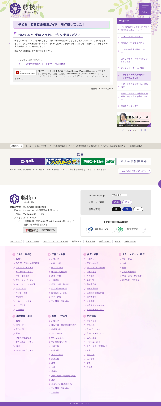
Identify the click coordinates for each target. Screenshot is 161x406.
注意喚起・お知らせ (95, 305)
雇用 (53, 380)
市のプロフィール (94, 329)
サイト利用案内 (32, 241)
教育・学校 (56, 276)
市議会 (90, 367)
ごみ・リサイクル (23, 301)
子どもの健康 (57, 268)
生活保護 (90, 301)
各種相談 (20, 310)
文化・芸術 (127, 259)
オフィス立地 (57, 355)
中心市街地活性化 (23, 338)
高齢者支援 (91, 284)
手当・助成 (56, 297)
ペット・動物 (22, 293)
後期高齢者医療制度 (95, 293)
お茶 (53, 367)
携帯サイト (77, 241)
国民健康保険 (92, 289)
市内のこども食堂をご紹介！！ (134, 43)
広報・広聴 (91, 338)
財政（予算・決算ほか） (97, 346)
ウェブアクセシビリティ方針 (55, 241)
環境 (18, 346)
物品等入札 (56, 329)
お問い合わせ (130, 241)
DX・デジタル (57, 338)
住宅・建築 (21, 289)
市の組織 (90, 325)
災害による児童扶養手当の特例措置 (134, 85)
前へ (123, 130)
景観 (18, 333)
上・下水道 (21, 305)
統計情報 (90, 359)
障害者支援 (91, 297)
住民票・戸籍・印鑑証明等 (27, 263)
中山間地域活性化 (59, 342)
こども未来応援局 (57, 146)
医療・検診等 (92, 263)
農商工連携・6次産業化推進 (63, 376)
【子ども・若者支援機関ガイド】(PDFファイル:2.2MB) (40, 64)
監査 (89, 363)
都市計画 (20, 329)
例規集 (117, 241)
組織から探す (40, 146)
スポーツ (126, 263)
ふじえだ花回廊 (129, 272)
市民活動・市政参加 (131, 280)
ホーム (28, 146)
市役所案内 (90, 241)
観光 (124, 268)
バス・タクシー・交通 (25, 284)
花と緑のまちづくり (24, 342)
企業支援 (55, 346)
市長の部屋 (91, 321)
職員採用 (90, 355)
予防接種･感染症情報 (96, 268)
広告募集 (55, 393)
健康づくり (91, 280)
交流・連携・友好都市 (131, 276)
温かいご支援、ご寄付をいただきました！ (134, 60)
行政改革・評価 (93, 342)
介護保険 (90, 276)
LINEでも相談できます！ (132, 36)
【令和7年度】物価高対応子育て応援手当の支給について (135, 28)
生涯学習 (55, 280)
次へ (141, 130)
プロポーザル (57, 333)
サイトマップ (16, 241)
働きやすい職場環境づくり (63, 384)
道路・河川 (21, 325)
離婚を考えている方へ (130, 106)
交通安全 (20, 297)
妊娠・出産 (56, 263)
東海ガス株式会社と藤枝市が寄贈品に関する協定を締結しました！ (134, 96)
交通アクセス (105, 241)
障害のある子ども (59, 293)
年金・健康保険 (22, 276)
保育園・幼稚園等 (59, 272)
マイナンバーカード (24, 268)
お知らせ (124, 21)
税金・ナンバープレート (26, 280)
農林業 (54, 371)
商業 (53, 363)
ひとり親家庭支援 (59, 289)
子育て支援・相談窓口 (61, 284)
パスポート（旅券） (24, 272)
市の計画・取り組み (60, 301)
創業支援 (55, 359)
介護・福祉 (91, 272)
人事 (89, 350)
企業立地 (55, 350)
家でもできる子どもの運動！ (133, 68)
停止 (145, 130)
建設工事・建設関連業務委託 (63, 325)
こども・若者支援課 (77, 146)
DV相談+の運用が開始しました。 (133, 51)
